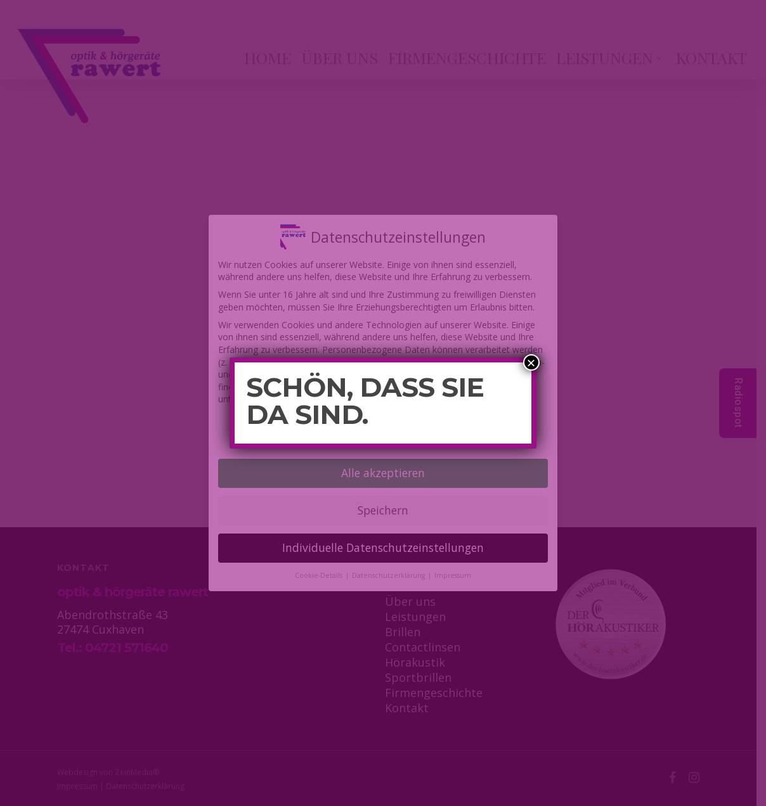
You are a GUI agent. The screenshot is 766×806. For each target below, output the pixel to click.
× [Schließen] (531, 362)
